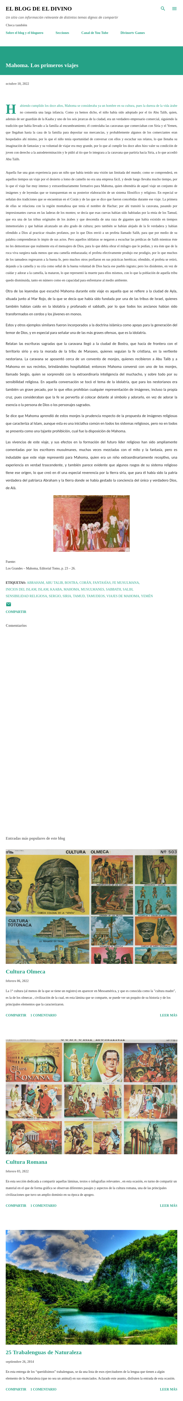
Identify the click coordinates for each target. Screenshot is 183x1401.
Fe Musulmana (125, 583)
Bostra (71, 583)
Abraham (35, 583)
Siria (66, 596)
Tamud (79, 596)
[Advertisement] (91, 787)
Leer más (168, 1015)
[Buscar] (163, 8)
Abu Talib (54, 583)
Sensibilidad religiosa (26, 596)
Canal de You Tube (94, 33)
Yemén (147, 596)
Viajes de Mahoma (123, 596)
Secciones (62, 33)
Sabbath (113, 589)
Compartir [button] (16, 612)
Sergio (55, 596)
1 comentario (43, 1015)
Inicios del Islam (21, 589)
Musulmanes (92, 589)
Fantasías (102, 583)
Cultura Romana (26, 1162)
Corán (85, 583)
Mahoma (71, 589)
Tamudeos (95, 596)
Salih (127, 589)
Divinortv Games (133, 33)
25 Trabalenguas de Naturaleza (43, 1352)
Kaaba (56, 589)
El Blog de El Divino (39, 8)
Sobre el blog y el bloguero (24, 33)
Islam (43, 589)
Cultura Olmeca (25, 971)
